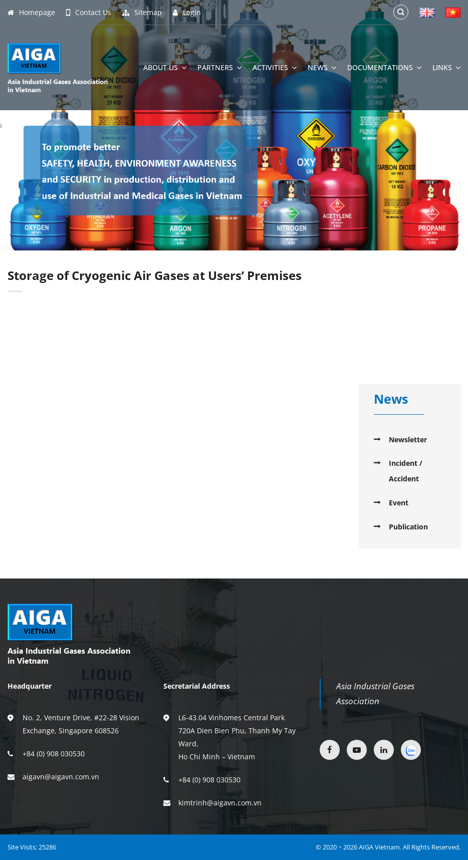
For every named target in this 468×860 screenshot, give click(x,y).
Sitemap (142, 12)
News (322, 67)
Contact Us (88, 12)
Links (446, 67)
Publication (408, 526)
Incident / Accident (405, 470)
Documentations (384, 67)
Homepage (31, 12)
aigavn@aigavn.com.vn (61, 776)
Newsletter (408, 439)
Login (187, 12)
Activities (275, 67)
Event (398, 502)
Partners (219, 67)
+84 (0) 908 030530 (54, 753)
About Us (164, 67)
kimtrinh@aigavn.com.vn (220, 802)
